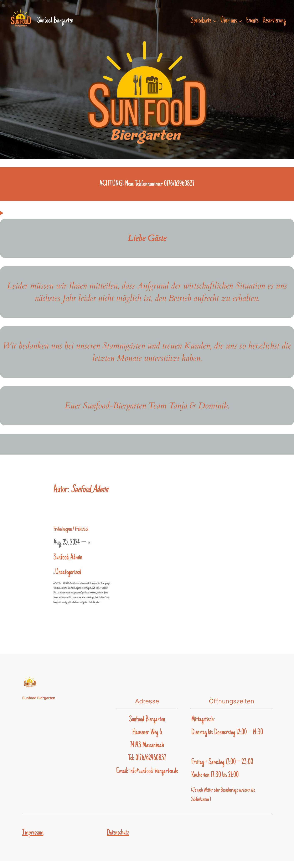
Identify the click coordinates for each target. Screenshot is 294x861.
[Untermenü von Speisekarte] (215, 21)
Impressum (32, 833)
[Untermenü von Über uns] (240, 21)
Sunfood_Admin (67, 557)
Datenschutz (118, 833)
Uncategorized (68, 572)
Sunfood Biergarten (38, 698)
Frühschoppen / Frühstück (70, 529)
